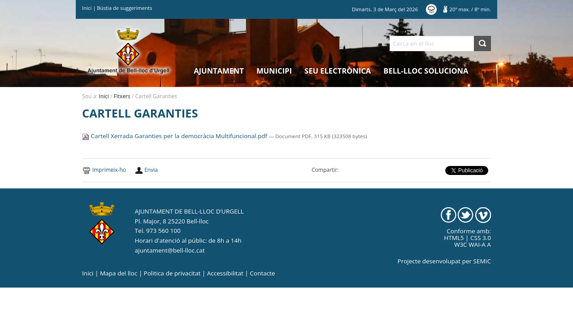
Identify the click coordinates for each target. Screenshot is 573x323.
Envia (151, 170)
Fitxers (122, 96)
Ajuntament (219, 70)
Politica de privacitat (172, 273)
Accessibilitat (225, 273)
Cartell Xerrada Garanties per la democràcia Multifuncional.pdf (175, 136)
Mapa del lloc (118, 273)
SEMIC (482, 261)
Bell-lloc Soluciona (425, 70)
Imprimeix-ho (109, 170)
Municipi (274, 70)
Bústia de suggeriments (124, 7)
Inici (86, 7)
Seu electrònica (337, 70)
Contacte (262, 273)
